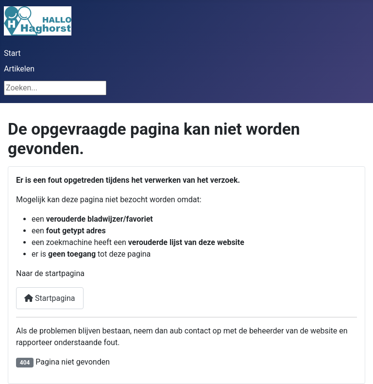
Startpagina (49, 298)
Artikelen (19, 68)
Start (12, 53)
